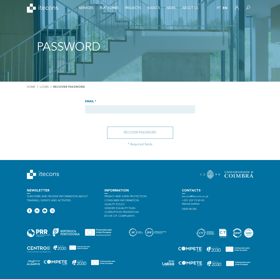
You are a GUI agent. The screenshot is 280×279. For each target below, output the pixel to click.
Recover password (140, 132)
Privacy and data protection (125, 196)
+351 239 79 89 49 (193, 200)
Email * (90, 101)
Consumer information (121, 200)
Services (86, 8)
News (171, 8)
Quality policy (114, 204)
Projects (133, 8)
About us (190, 8)
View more (189, 209)
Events (154, 8)
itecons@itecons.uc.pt (195, 196)
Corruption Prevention (121, 212)
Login (44, 87)
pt (219, 8)
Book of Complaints (119, 216)
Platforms (109, 8)
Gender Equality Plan (119, 208)
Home (31, 87)
